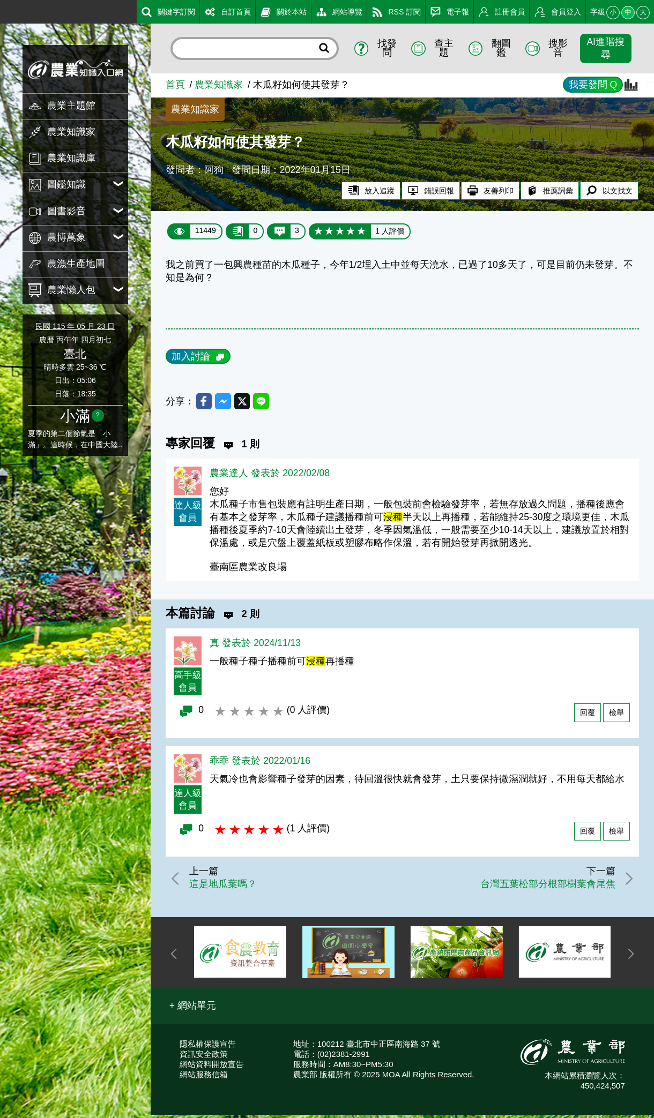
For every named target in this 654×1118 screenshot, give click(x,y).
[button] (193, 1008)
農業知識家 (219, 84)
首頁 (175, 84)
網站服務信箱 (204, 1077)
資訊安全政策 (204, 1057)
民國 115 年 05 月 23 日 (75, 326)
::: (4, 10)
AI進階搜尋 (605, 48)
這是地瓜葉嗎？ (227, 886)
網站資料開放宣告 (212, 1067)
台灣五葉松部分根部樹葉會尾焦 (543, 886)
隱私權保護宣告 (208, 1047)
